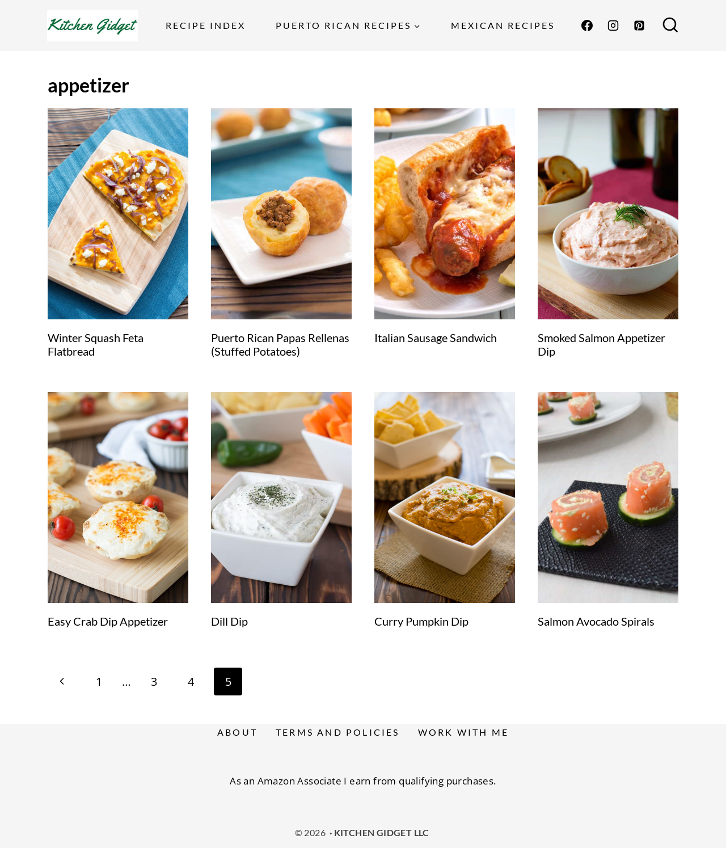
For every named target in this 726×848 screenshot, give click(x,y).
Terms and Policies (338, 732)
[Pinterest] (639, 25)
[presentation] (118, 213)
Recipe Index (206, 25)
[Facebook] (587, 25)
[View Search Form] (670, 25)
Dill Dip (229, 621)
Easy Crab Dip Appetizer (108, 621)
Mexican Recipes (503, 25)
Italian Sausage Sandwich (435, 337)
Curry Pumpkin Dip (421, 621)
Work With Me (463, 732)
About (237, 732)
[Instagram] (613, 25)
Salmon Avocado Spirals (596, 621)
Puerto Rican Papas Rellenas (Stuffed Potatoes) (280, 344)
